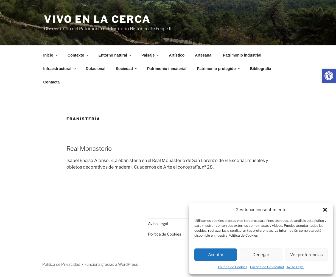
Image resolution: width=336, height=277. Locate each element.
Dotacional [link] (95, 68)
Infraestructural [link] (60, 68)
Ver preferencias (306, 254)
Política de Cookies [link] (232, 267)
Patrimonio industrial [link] (242, 55)
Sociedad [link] (127, 68)
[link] (329, 76)
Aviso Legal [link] (295, 267)
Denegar (261, 254)
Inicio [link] (51, 55)
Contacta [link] (51, 82)
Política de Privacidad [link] (267, 267)
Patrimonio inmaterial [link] (166, 68)
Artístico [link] (176, 55)
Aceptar (215, 254)
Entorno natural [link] (115, 55)
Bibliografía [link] (260, 68)
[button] (325, 209)
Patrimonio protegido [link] (219, 68)
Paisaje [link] (150, 55)
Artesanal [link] (203, 55)
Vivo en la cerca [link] (97, 19)
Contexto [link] (78, 55)
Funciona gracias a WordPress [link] (111, 264)
